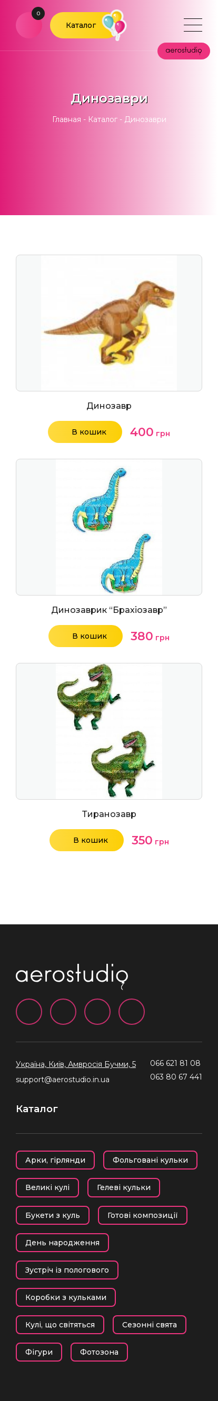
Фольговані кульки (150, 1160)
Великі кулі (47, 1187)
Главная (66, 119)
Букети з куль (52, 1215)
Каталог (81, 25)
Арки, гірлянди (55, 1160)
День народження (62, 1242)
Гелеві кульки (124, 1187)
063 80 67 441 (176, 1077)
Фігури (39, 1352)
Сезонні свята (149, 1324)
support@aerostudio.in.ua (63, 1079)
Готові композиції (142, 1215)
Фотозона (99, 1352)
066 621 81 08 (175, 1063)
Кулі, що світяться (60, 1324)
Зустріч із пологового (67, 1270)
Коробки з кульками (65, 1297)
